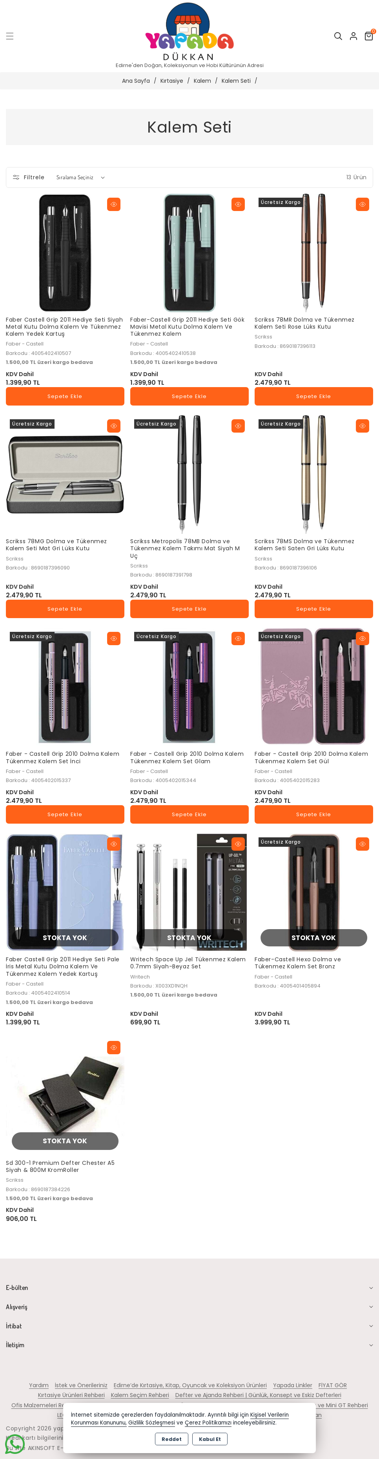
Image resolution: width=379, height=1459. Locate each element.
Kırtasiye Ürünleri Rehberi (71, 1395)
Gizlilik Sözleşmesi (151, 1422)
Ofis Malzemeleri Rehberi (45, 1405)
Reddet (172, 1439)
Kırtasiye (171, 81)
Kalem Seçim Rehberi (140, 1395)
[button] (14, 36)
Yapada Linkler (292, 1385)
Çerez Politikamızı (208, 1422)
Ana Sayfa (136, 81)
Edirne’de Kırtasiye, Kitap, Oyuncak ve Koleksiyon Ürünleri (190, 1385)
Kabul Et (210, 1439)
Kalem (202, 81)
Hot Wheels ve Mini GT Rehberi (326, 1405)
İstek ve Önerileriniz (81, 1385)
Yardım (39, 1385)
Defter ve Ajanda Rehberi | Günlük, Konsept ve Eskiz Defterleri (258, 1395)
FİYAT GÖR (333, 1385)
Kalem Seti (236, 81)
